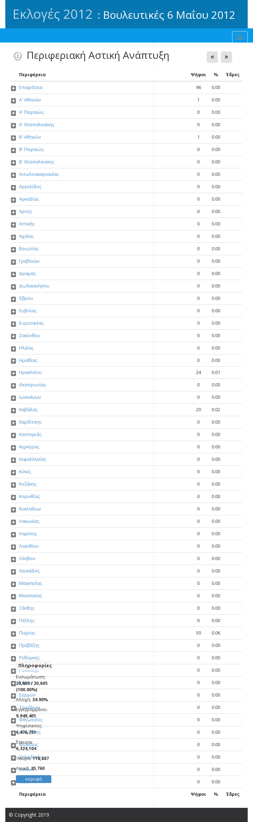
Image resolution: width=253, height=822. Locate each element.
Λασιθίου (29, 546)
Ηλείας (26, 348)
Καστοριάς (30, 434)
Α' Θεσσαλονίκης (36, 125)
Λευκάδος (29, 571)
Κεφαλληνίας (32, 459)
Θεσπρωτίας (32, 385)
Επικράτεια (30, 87)
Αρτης (25, 211)
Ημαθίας (28, 360)
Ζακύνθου (29, 335)
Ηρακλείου (30, 372)
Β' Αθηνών (30, 137)
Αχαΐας (26, 236)
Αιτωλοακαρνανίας (39, 174)
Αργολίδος (30, 187)
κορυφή (33, 779)
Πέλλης (26, 620)
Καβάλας (28, 410)
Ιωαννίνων (30, 397)
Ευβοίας (27, 311)
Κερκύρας (29, 447)
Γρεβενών (29, 261)
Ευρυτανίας (31, 323)
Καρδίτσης (30, 422)
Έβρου (26, 298)
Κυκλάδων (30, 509)
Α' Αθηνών (30, 100)
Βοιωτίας (29, 249)
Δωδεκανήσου (34, 286)
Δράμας (27, 273)
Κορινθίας (29, 496)
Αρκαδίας (29, 199)
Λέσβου (27, 558)
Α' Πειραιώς (31, 112)
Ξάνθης (26, 608)
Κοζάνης (27, 484)
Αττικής (27, 224)
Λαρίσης (28, 534)
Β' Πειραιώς (31, 149)
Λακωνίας (29, 521)
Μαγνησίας (30, 583)
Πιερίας (27, 633)
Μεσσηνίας (30, 596)
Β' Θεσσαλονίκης (36, 162)
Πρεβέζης (29, 645)
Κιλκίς (25, 472)
